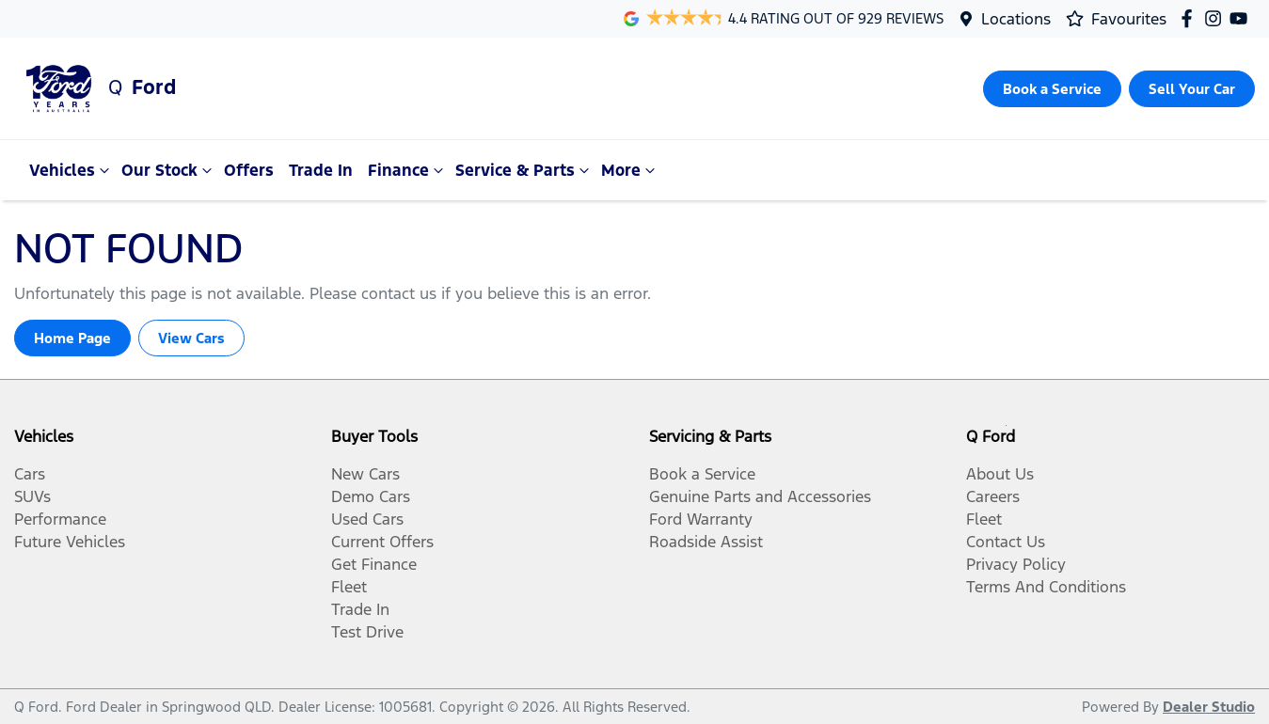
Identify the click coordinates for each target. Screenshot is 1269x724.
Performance (60, 519)
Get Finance (374, 564)
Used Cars (367, 519)
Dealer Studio (1209, 707)
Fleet (349, 586)
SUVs (32, 496)
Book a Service (702, 474)
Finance (408, 170)
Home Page (72, 338)
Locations (1016, 18)
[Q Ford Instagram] (1216, 18)
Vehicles (71, 170)
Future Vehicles (69, 541)
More (630, 170)
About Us (1000, 474)
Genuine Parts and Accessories (760, 496)
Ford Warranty (701, 519)
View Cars (191, 338)
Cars (29, 474)
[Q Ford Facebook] (1190, 18)
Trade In (321, 170)
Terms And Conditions (1046, 586)
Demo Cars (370, 496)
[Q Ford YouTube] (1242, 18)
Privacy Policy (1016, 564)
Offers (249, 170)
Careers (993, 496)
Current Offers (382, 541)
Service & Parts (524, 170)
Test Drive (367, 632)
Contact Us (1005, 541)
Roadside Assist (706, 541)
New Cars (365, 474)
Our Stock (168, 170)
